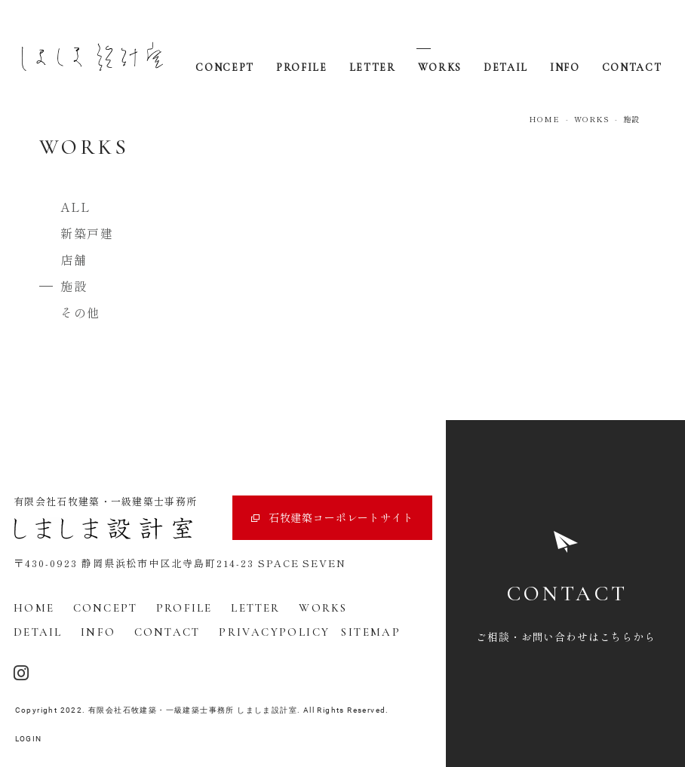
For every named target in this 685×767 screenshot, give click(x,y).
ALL (75, 207)
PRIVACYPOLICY (274, 632)
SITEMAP (371, 632)
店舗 (73, 259)
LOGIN (28, 739)
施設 (73, 286)
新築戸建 (86, 233)
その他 (80, 312)
